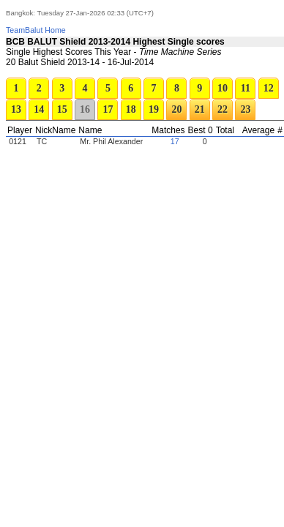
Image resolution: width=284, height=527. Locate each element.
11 (245, 88)
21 (200, 109)
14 (39, 109)
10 (222, 88)
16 (85, 109)
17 (107, 109)
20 (176, 109)
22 (222, 109)
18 (131, 109)
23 (245, 109)
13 (16, 109)
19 (154, 109)
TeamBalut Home (36, 30)
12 (269, 88)
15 (62, 109)
